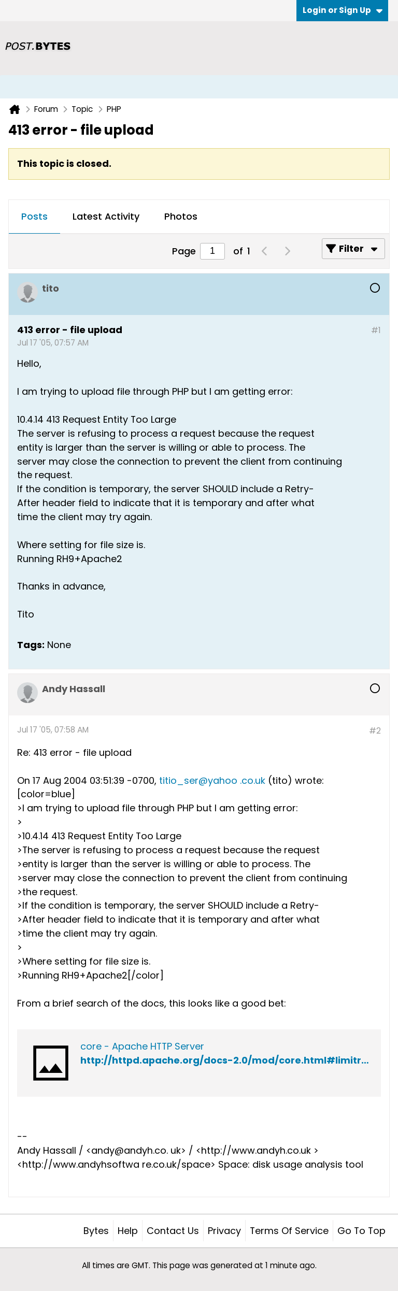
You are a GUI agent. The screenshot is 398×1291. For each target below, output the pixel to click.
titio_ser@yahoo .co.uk (212, 780)
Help (128, 1230)
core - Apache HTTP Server (142, 1046)
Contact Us (173, 1230)
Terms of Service (289, 1230)
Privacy (224, 1230)
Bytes (96, 1230)
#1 (376, 330)
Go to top (361, 1230)
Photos (180, 216)
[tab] (34, 217)
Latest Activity (106, 216)
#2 (375, 730)
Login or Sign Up (342, 10)
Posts (34, 216)
